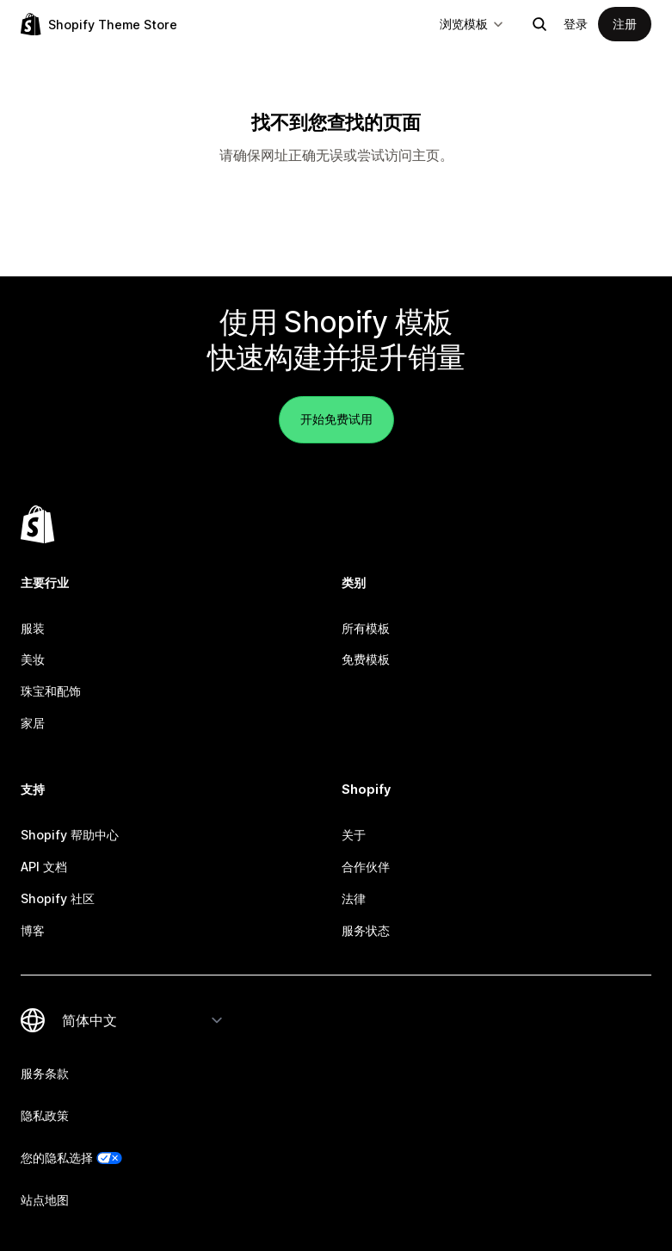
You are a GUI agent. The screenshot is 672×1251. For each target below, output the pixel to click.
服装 (33, 628)
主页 (426, 155)
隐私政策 (45, 1115)
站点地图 (45, 1199)
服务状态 (366, 930)
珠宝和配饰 (51, 691)
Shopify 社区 (58, 898)
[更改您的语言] (143, 1020)
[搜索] (539, 24)
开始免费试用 (336, 419)
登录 (576, 23)
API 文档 (44, 866)
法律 (354, 898)
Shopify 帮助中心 (70, 834)
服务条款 (45, 1073)
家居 (33, 722)
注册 (625, 23)
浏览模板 (472, 23)
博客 (33, 930)
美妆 (33, 659)
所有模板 (366, 628)
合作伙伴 (366, 866)
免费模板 (366, 659)
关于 (354, 834)
